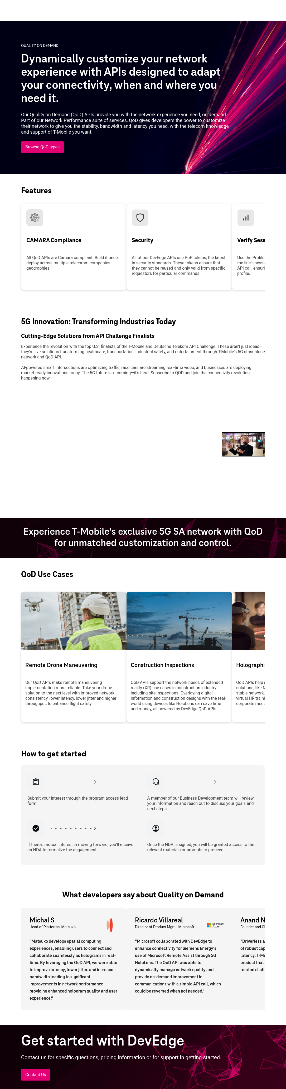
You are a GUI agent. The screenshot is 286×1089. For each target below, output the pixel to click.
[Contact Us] (35, 1075)
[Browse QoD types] (42, 147)
